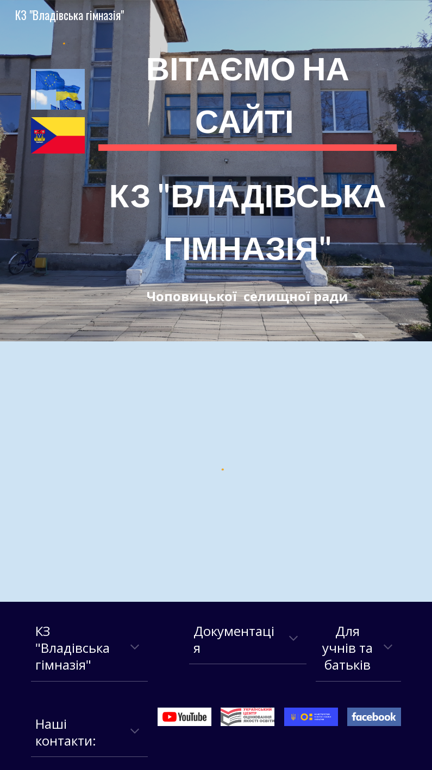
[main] (247, 170)
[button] (135, 648)
